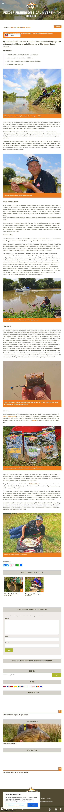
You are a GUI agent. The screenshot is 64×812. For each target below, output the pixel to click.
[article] (13, 588)
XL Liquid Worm (34, 484)
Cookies (43, 799)
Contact (48, 799)
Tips (23, 27)
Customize (11, 805)
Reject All (21, 805)
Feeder (34, 420)
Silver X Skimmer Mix (9, 416)
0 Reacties (57, 26)
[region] (21, 800)
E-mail (7, 642)
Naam (7, 636)
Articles (28, 27)
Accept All (32, 805)
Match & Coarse (16, 27)
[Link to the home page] (32, 5)
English (9, 35)
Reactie (7, 618)
